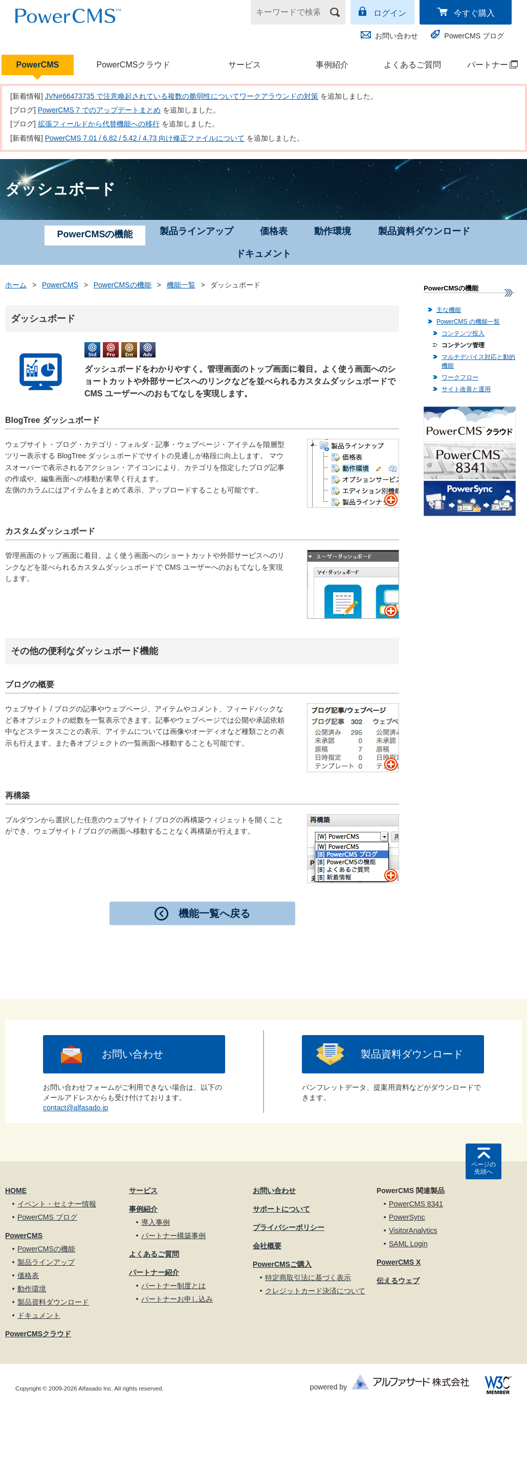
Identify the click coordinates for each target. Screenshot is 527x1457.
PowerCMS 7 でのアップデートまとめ (99, 110)
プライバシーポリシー (288, 1227)
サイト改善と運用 (466, 389)
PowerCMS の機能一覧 (468, 321)
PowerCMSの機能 (122, 285)
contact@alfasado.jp (75, 1108)
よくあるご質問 (412, 64)
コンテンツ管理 (463, 345)
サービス (244, 64)
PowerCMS (37, 64)
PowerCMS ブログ (474, 36)
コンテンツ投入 (463, 333)
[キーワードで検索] (291, 12)
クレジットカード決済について (315, 1291)
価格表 (274, 231)
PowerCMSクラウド (133, 64)
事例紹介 (332, 64)
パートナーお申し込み (177, 1299)
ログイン (390, 13)
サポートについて (281, 1209)
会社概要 (267, 1246)
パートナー (487, 64)
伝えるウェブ (398, 1280)
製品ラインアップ (196, 231)
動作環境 (332, 231)
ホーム (16, 285)
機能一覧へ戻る (214, 913)
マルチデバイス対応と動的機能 (478, 361)
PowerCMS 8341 (416, 1204)
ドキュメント (263, 254)
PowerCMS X (399, 1262)
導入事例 (155, 1222)
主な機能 (448, 309)
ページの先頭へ (483, 1168)
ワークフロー (460, 377)
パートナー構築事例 (173, 1235)
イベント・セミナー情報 (56, 1204)
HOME (16, 1190)
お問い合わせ (396, 36)
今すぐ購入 (474, 13)
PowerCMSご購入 (282, 1264)
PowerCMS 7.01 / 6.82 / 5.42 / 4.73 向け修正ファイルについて (145, 138)
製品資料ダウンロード (424, 231)
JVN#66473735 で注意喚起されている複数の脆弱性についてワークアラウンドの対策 (181, 96)
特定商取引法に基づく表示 (308, 1277)
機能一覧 (181, 285)
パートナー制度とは (173, 1286)
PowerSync (407, 1217)
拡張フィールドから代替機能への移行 (99, 124)
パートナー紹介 (154, 1272)
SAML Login (408, 1244)
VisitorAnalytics (413, 1230)
